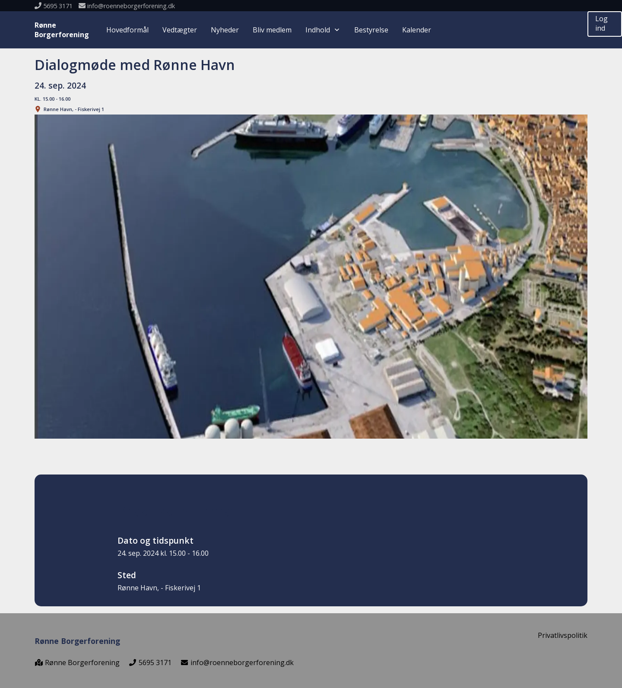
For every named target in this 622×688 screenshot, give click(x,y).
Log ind (601, 23)
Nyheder (225, 30)
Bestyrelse (371, 30)
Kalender (416, 30)
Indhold (322, 30)
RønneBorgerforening (62, 29)
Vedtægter (179, 30)
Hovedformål (127, 30)
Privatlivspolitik (562, 635)
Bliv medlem (272, 30)
